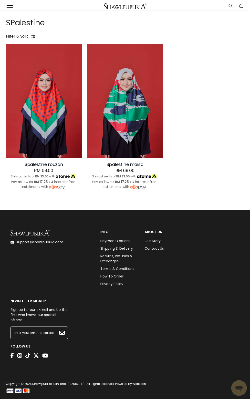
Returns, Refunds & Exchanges (116, 259)
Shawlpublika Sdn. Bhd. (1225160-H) (58, 384)
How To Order (112, 276)
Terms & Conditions (117, 268)
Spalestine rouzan (44, 164)
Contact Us (154, 248)
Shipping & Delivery (116, 248)
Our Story (153, 240)
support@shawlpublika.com (36, 242)
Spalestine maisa (124, 164)
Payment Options (115, 240)
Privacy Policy (111, 283)
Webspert (139, 384)
